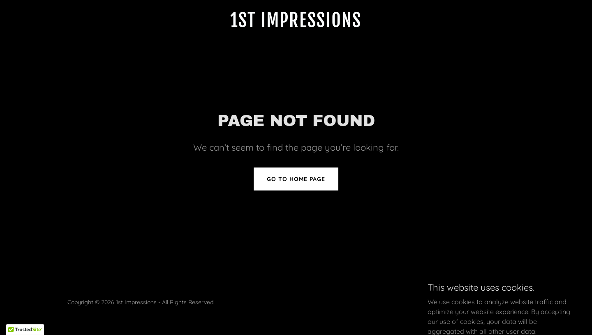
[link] (295, 25)
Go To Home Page (296, 179)
